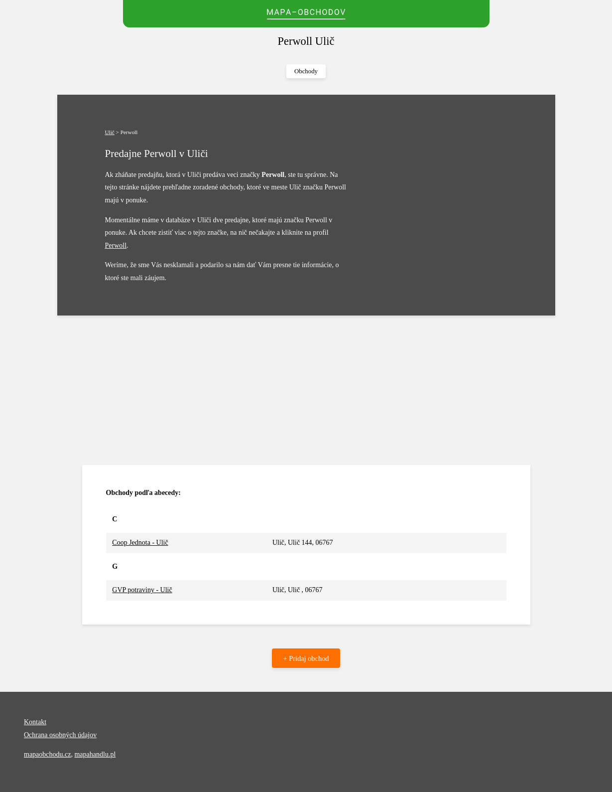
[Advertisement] (306, 390)
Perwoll (116, 245)
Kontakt (35, 722)
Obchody (306, 71)
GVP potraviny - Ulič (142, 590)
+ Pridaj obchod (306, 658)
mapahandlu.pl (95, 754)
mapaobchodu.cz (47, 754)
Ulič (110, 132)
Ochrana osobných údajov (60, 735)
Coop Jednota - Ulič (140, 542)
